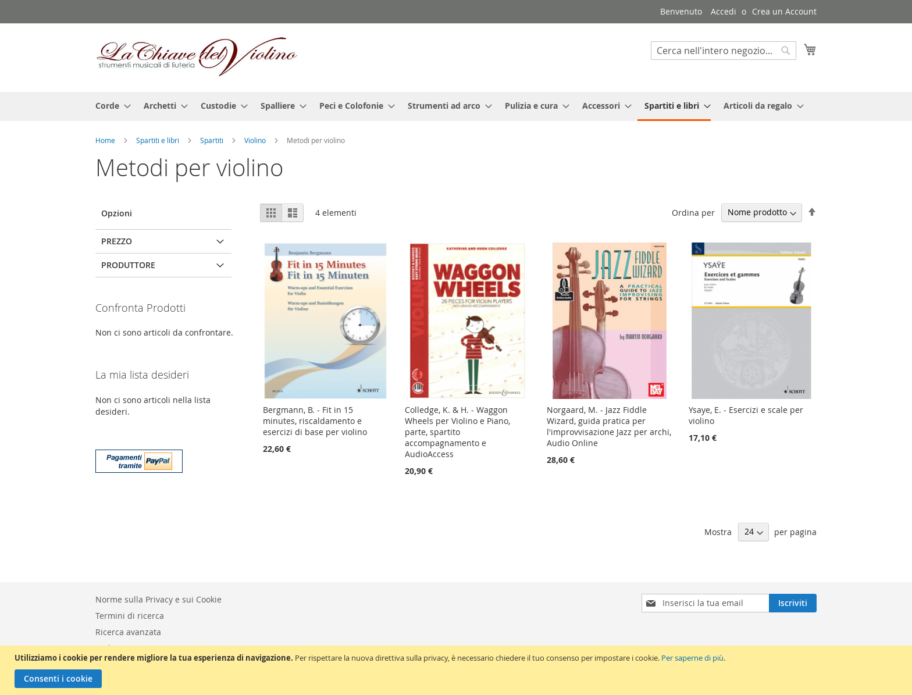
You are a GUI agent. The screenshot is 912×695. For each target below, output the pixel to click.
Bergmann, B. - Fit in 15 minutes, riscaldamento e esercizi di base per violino (315, 420)
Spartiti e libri (158, 140)
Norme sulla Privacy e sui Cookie (158, 599)
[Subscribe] (793, 603)
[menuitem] (109, 105)
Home (106, 140)
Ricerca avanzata (128, 631)
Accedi (723, 11)
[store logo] (197, 57)
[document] (457, 670)
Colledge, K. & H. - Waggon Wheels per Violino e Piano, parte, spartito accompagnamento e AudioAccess (457, 431)
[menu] (456, 106)
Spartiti (212, 140)
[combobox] (723, 50)
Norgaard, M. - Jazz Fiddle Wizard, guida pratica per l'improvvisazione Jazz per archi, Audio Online (609, 426)
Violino (256, 140)
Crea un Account (784, 11)
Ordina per (693, 212)
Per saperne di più (692, 658)
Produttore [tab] (128, 264)
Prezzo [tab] (116, 241)
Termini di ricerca (129, 615)
